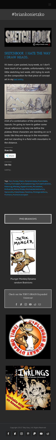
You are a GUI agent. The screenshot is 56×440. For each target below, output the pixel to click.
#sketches (28, 192)
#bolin (21, 181)
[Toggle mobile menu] (50, 4)
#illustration (37, 186)
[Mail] (39, 304)
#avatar (15, 181)
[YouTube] (30, 304)
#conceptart (15, 184)
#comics (7, 184)
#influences (8, 189)
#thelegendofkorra (40, 192)
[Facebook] (16, 304)
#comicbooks (42, 181)
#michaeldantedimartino (35, 189)
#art (10, 181)
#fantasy (16, 186)
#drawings (8, 186)
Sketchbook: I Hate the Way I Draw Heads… (27, 55)
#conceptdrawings (28, 184)
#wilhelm (8, 194)
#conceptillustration (43, 184)
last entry (18, 79)
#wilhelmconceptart (20, 194)
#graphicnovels (26, 186)
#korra (16, 189)
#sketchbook (19, 192)
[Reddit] (35, 304)
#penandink (9, 192)
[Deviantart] (21, 304)
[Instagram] (25, 304)
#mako (22, 189)
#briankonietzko (31, 181)
